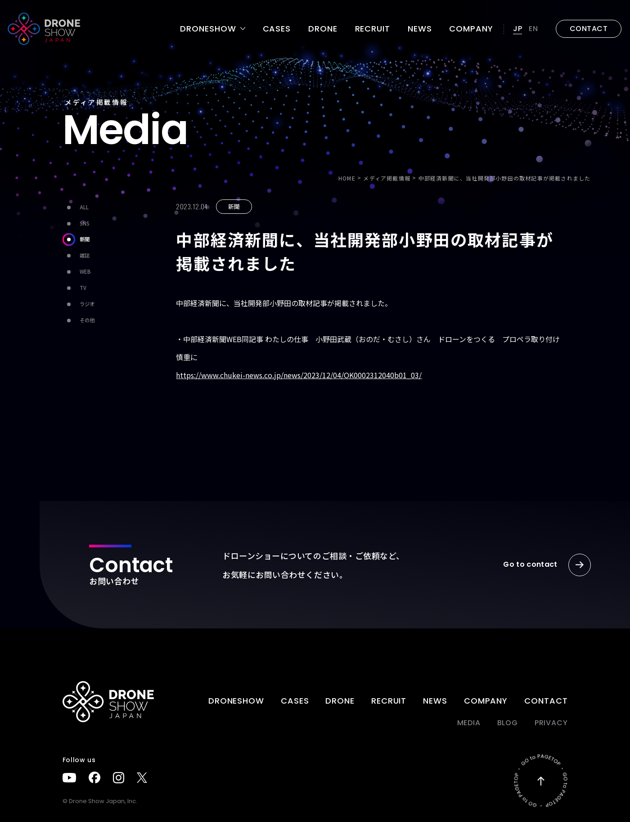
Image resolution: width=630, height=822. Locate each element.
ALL (76, 207)
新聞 (76, 239)
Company (471, 29)
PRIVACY (551, 723)
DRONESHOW (236, 700)
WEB (77, 272)
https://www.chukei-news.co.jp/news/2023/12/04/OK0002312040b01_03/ (299, 375)
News (420, 29)
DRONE (323, 29)
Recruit (372, 29)
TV (74, 288)
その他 (78, 320)
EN (533, 28)
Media (469, 723)
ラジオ (78, 304)
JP (517, 28)
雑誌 (76, 255)
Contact (545, 700)
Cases (277, 29)
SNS (76, 223)
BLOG (507, 723)
